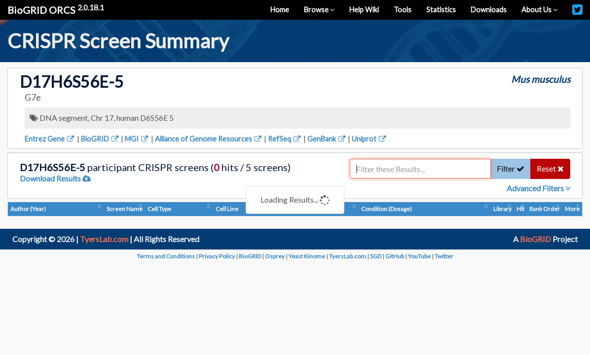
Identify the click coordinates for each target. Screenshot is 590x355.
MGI (137, 139)
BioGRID (100, 139)
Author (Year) (28, 209)
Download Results (55, 178)
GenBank (327, 139)
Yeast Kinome (307, 256)
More (572, 209)
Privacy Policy (217, 256)
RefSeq (285, 139)
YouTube (419, 256)
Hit (520, 209)
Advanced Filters (538, 188)
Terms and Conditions (166, 256)
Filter (510, 168)
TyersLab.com (104, 239)
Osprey (275, 256)
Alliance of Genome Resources (209, 139)
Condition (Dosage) (386, 209)
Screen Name (125, 209)
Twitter (444, 256)
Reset (550, 168)
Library (502, 209)
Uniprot (369, 139)
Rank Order (544, 209)
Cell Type (159, 209)
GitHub (394, 256)
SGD (375, 256)
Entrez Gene (50, 139)
